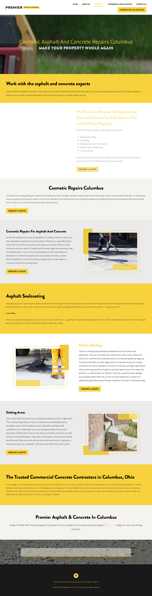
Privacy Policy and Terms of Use (76, 582)
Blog (88, 582)
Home (75, 4)
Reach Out (110, 525)
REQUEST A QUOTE (85, 169)
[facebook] (76, 575)
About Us (86, 4)
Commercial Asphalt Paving (120, 4)
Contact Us (141, 4)
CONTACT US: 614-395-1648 (132, 9)
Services (98, 4)
